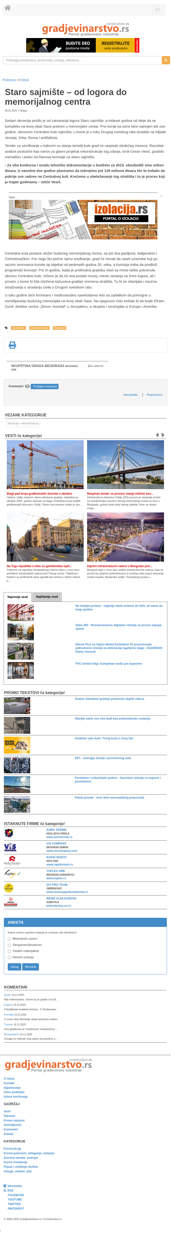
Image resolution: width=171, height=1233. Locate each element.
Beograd (59, 328)
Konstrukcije (12, 1148)
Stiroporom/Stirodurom (27, 945)
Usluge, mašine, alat (17, 1171)
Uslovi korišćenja (16, 1096)
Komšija (9, 1014)
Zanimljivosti (12, 1125)
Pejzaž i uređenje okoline (21, 1166)
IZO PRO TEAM (56, 884)
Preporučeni (154, 394)
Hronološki (130, 394)
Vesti (25, 80)
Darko (8, 994)
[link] (85, 29)
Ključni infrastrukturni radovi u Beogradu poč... (119, 566)
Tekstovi (9, 1116)
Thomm (9, 1024)
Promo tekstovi (14, 1120)
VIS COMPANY (56, 843)
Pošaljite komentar (45, 386)
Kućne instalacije (15, 1162)
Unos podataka (14, 1092)
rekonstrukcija (39, 328)
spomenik (18, 328)
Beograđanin (12, 1034)
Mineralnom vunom (25, 938)
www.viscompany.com (61, 851)
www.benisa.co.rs (58, 905)
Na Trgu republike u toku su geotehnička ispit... (39, 566)
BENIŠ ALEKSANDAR (61, 898)
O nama (9, 1078)
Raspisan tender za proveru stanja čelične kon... (120, 493)
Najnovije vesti (17, 597)
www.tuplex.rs (56, 878)
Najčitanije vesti (47, 596)
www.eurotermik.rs (59, 837)
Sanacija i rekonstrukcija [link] (23, 423)
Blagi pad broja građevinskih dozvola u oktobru (39, 493)
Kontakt (9, 1083)
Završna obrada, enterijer (21, 1158)
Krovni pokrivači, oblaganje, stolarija (29, 1153)
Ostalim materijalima (26, 951)
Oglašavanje (12, 1087)
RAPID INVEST (56, 857)
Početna (9, 80)
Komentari (15, 987)
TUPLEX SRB (55, 871)
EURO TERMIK (56, 830)
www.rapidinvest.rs (59, 864)
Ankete (8, 1134)
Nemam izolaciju (23, 957)
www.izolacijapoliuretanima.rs (67, 892)
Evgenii (8, 1004)
